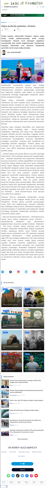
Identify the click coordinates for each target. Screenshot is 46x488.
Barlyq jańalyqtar (23, 439)
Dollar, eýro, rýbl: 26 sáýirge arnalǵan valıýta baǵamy (26, 400)
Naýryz (26, 483)
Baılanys (22, 469)
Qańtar (11, 483)
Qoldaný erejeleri (37, 452)
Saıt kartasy (21, 456)
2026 (4, 483)
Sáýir (34, 483)
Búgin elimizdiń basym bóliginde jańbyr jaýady (24, 410)
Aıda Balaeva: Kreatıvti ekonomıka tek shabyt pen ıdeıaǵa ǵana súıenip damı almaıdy (25, 421)
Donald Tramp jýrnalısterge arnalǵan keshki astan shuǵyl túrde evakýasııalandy (25, 381)
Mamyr (42, 483)
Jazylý (22, 464)
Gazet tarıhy (12, 452)
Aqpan (19, 483)
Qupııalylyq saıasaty (24, 452)
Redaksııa (4, 452)
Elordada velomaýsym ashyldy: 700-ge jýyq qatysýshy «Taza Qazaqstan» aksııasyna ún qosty (27, 431)
